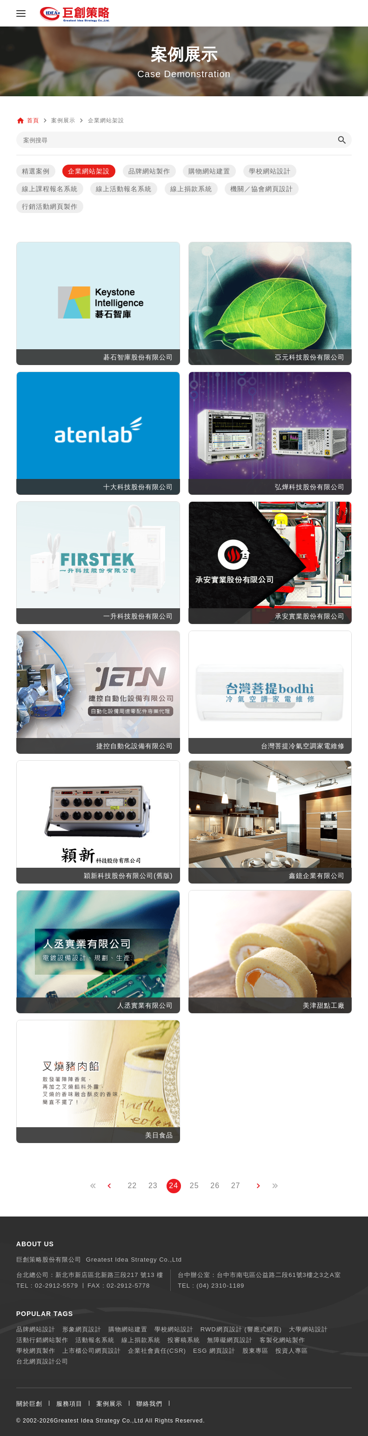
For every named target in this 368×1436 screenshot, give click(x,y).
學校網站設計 (270, 171)
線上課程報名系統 (50, 189)
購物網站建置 (209, 171)
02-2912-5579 (56, 1285)
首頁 (33, 120)
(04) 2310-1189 (220, 1285)
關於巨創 (29, 1403)
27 (236, 1186)
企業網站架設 (89, 171)
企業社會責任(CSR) (157, 1350)
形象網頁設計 (81, 1329)
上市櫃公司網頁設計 (91, 1350)
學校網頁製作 (35, 1350)
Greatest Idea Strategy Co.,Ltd (98, 1420)
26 (215, 1186)
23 (153, 1186)
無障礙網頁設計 (230, 1339)
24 (173, 1186)
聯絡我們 (149, 1403)
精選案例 (36, 171)
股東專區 (255, 1350)
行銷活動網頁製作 (50, 206)
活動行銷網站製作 (42, 1339)
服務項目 (69, 1403)
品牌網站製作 (149, 171)
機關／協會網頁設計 (261, 189)
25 (194, 1186)
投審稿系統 (183, 1339)
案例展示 (109, 1403)
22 (132, 1186)
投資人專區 (291, 1350)
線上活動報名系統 (124, 189)
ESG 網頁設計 (214, 1350)
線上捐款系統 (191, 189)
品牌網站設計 (35, 1329)
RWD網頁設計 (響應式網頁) (241, 1329)
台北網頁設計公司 (42, 1361)
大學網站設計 (308, 1329)
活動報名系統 (94, 1339)
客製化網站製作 (282, 1339)
